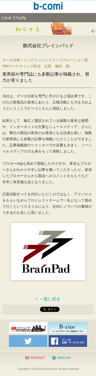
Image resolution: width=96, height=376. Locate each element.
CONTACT (37, 358)
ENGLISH (64, 358)
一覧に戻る (50, 299)
